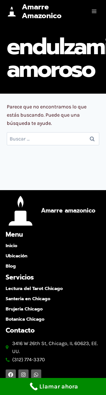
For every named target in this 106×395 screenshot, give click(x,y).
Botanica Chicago (25, 319)
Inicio (11, 245)
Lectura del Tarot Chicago (34, 288)
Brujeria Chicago (24, 309)
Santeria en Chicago (28, 298)
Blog (11, 266)
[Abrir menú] (94, 11)
